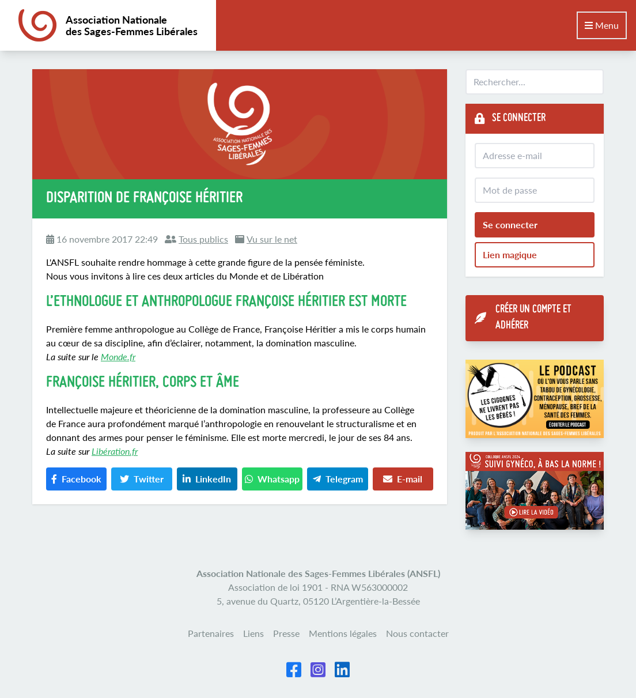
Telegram (338, 478)
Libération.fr (115, 451)
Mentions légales (343, 633)
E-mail (402, 478)
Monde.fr (118, 356)
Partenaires (211, 633)
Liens (253, 633)
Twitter (142, 478)
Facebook (76, 478)
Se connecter (510, 224)
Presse (286, 633)
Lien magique (510, 254)
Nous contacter (417, 633)
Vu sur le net (272, 238)
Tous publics (203, 238)
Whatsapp (272, 478)
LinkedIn (207, 478)
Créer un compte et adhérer (523, 318)
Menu (602, 25)
